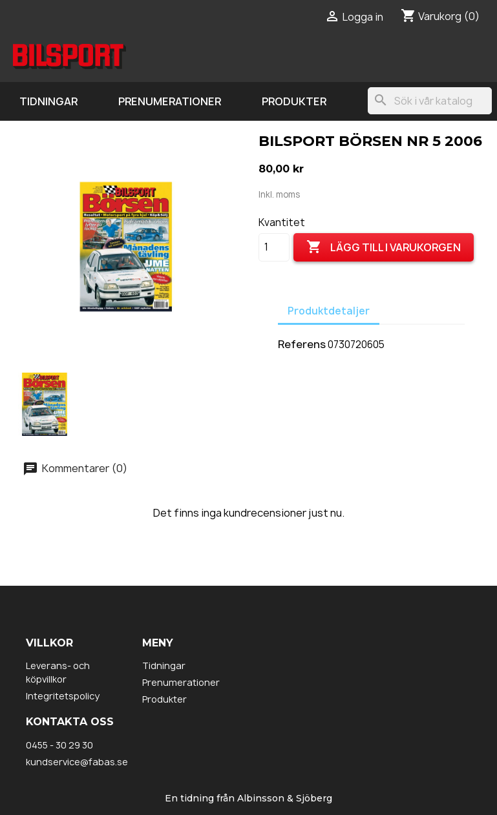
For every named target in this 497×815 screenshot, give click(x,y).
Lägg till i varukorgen (383, 247)
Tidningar (48, 101)
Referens (302, 344)
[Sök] (430, 100)
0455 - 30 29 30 (59, 745)
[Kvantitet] (274, 247)
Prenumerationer (169, 101)
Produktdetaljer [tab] (329, 311)
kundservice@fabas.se (77, 762)
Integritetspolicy (63, 696)
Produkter (294, 101)
